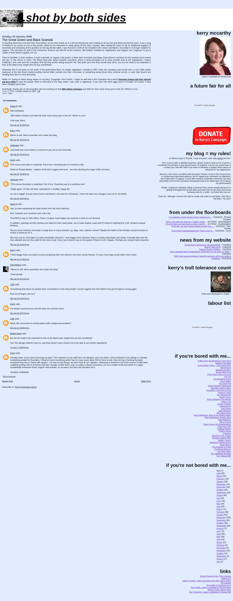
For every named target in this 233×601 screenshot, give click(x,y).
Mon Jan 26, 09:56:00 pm (19, 298)
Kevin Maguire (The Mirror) (219, 399)
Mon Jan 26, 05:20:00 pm (19, 154)
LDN (12, 284)
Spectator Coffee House (220, 442)
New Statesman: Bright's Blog (218, 417)
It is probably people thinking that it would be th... (190, 217)
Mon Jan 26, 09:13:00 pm (19, 279)
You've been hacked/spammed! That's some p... (192, 231)
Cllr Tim (227, 377)
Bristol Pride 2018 (212, 247)
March (219, 476)
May (218, 470)
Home (77, 381)
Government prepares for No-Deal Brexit (202, 245)
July (218, 498)
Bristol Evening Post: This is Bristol (215, 576)
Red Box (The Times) (221, 436)
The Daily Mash (224, 451)
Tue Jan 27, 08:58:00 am (19, 347)
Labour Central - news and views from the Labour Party (206, 581)
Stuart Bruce (225, 445)
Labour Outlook (224, 404)
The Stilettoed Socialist (221, 454)
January (220, 481)
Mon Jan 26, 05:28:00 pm (19, 174)
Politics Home (225, 431)
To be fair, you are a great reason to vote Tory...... (192, 226)
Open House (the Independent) (217, 424)
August (219, 495)
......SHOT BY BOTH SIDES (66, 17)
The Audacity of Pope (221, 447)
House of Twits (224, 392)
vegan (10, 93)
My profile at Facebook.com (218, 585)
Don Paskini (225, 381)
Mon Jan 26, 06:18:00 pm (19, 245)
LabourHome (225, 406)
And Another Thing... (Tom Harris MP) (214, 365)
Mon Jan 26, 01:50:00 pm (19, 125)
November (221, 487)
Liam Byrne (226, 408)
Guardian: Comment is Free (218, 390)
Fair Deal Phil (225, 383)
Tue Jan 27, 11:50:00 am (19, 372)
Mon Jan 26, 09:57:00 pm (19, 313)
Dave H (13, 106)
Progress (227, 433)
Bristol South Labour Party (219, 590)
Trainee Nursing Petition (209, 249)
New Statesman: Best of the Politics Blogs (212, 415)
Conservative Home (222, 379)
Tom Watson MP (223, 456)
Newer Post (7, 381)
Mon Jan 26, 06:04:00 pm (19, 198)
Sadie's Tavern (224, 440)
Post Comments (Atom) (26, 387)
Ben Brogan (225, 368)
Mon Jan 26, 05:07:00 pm (19, 140)
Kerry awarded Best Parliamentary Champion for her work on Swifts (200, 252)
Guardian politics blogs (221, 388)
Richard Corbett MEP (221, 438)
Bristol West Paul (223, 372)
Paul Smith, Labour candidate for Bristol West (211, 587)
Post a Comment (9, 376)
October (220, 490)
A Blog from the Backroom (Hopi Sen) (214, 361)
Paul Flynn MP (224, 426)
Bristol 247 (226, 578)
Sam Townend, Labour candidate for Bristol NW (210, 592)
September (221, 492)
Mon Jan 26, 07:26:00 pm (19, 259)
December (221, 484)
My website (226, 583)
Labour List (226, 402)
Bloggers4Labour (223, 370)
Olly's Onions (225, 422)
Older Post (146, 381)
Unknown (14, 145)
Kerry (12, 130)
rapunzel (14, 179)
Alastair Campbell (223, 363)
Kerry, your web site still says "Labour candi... (186, 222)
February (220, 479)
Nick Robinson (224, 420)
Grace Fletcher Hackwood (219, 386)
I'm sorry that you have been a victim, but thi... (185, 224)
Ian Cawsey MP (224, 395)
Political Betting (224, 429)
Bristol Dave (16, 333)
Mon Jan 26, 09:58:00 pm (19, 328)
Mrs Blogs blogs (224, 413)
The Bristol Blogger (222, 449)
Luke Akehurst (224, 411)
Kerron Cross (225, 397)
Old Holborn (15, 265)
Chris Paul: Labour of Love (219, 374)
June (218, 501)
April (218, 473)
